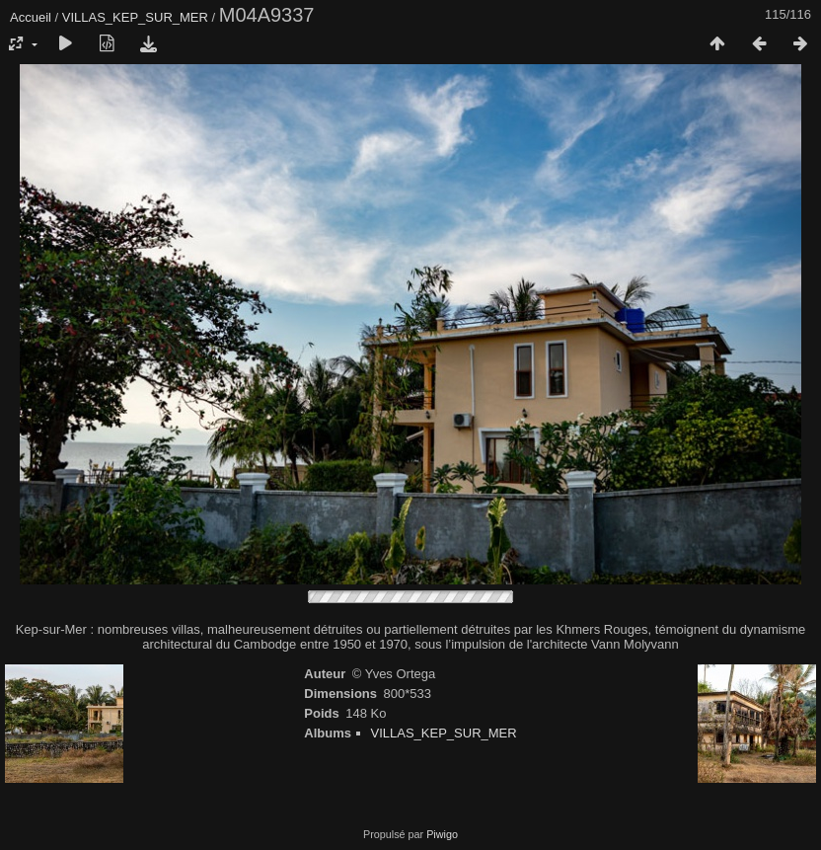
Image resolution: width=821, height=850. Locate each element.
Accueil (30, 17)
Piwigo (442, 834)
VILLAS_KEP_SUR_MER (135, 17)
